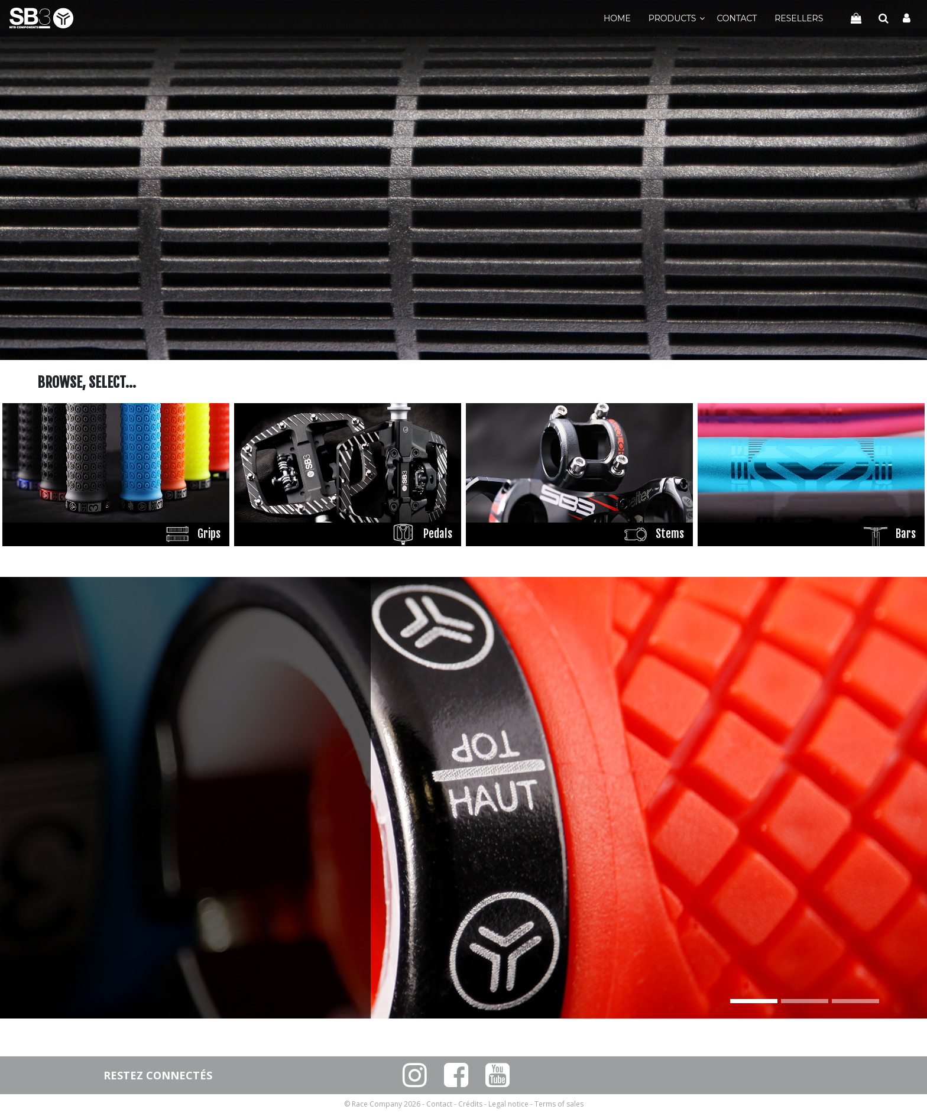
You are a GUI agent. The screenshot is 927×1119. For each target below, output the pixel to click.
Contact (737, 18)
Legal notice (508, 1104)
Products (672, 18)
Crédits (470, 1104)
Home (617, 18)
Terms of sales (559, 1104)
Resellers (798, 18)
